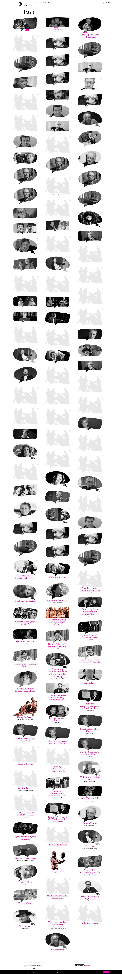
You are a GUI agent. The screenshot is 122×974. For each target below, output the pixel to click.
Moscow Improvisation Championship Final (57, 786)
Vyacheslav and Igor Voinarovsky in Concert (57, 916)
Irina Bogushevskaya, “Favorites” (25, 733)
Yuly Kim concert (90, 914)
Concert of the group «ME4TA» (25, 616)
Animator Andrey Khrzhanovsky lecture (25, 569)
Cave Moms (57, 24)
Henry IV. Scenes (25, 708)
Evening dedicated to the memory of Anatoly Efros (57, 692)
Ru (106, 2)
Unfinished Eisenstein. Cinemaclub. (57, 888)
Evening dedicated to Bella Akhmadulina (25, 681)
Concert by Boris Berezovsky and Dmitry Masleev (90, 606)
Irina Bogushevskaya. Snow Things (90, 747)
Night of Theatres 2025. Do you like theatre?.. (25, 807)
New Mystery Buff (90, 792)
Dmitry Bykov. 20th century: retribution (57, 638)
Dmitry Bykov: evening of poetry (25, 658)
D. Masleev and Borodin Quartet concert (90, 630)
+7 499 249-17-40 (35, 964)
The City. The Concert (25, 852)
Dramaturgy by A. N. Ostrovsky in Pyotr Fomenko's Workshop (57, 665)
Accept (106, 972)
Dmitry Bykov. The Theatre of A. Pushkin (90, 654)
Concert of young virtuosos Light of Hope (57, 616)
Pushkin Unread (90, 815)
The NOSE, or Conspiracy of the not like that (90, 865)
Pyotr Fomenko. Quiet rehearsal (25, 831)
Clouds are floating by (57, 592)
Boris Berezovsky (57, 570)
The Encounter (57, 861)
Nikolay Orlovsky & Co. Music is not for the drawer (57, 813)
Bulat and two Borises (25, 593)
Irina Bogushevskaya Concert (90, 724)
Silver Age (90, 839)
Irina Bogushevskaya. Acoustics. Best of (57, 736)
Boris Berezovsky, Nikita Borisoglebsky (90, 581)
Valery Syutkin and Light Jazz (90, 890)
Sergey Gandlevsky (57, 836)
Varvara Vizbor (25, 897)
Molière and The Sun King (90, 771)
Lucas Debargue (25, 755)
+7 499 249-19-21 (30, 962)
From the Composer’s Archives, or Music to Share (90, 699)
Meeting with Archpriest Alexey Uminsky (57, 761)
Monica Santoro (25, 780)
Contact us (25, 966)
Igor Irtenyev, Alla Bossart (57, 713)
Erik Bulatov (90, 676)
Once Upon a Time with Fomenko (90, 27)
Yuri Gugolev (25, 919)
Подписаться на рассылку (84, 965)
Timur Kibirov (25, 874)
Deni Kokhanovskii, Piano (25, 637)
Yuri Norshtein (57, 942)
